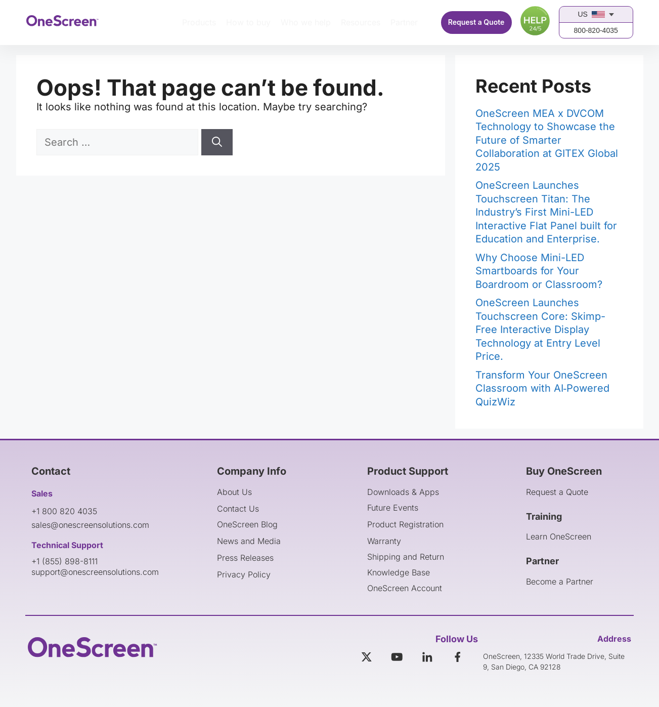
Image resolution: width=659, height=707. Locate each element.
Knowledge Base (398, 572)
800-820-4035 (596, 30)
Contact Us (238, 509)
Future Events (392, 508)
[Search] (217, 142)
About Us (234, 492)
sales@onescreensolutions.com (90, 525)
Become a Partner (559, 581)
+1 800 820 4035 (64, 511)
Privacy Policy (244, 574)
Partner (404, 22)
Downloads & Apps (403, 492)
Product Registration (405, 524)
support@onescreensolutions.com (95, 572)
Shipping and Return (405, 557)
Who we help (306, 22)
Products (199, 22)
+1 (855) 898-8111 (64, 561)
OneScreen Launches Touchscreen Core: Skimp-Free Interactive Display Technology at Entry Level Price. (540, 329)
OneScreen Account (404, 588)
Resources (360, 22)
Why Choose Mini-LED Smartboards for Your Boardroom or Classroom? (538, 271)
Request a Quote (476, 22)
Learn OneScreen (558, 536)
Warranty (384, 541)
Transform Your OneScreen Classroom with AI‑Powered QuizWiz (542, 388)
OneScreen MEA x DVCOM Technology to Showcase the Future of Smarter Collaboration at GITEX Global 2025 (546, 140)
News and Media (249, 541)
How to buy (248, 22)
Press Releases (245, 558)
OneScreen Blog (247, 524)
